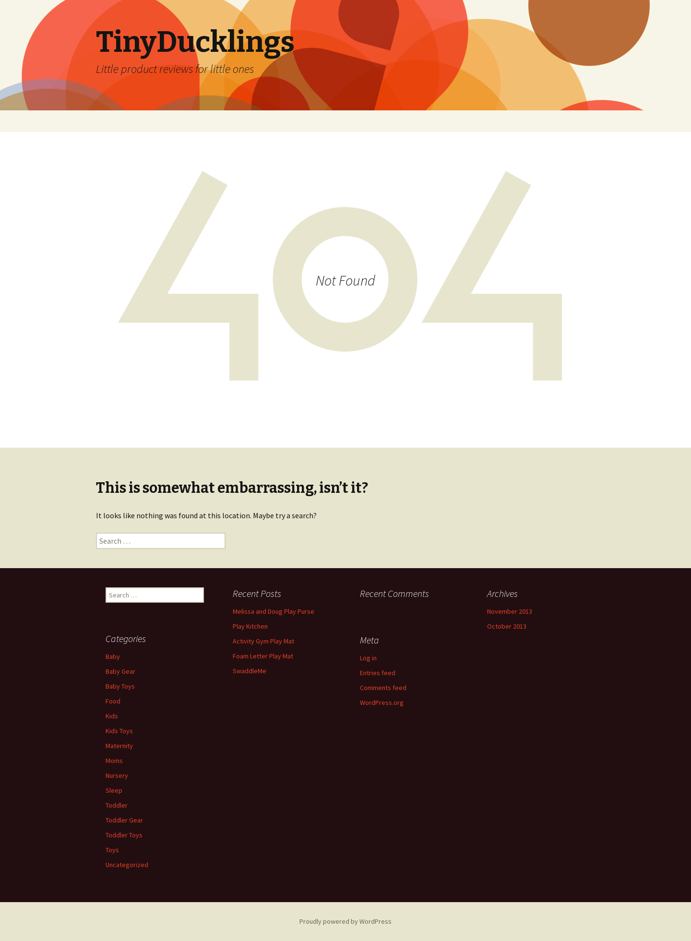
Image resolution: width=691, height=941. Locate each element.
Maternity (119, 745)
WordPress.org (382, 702)
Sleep (114, 790)
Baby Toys (120, 686)
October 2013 (506, 626)
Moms (114, 760)
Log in (368, 658)
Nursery (117, 775)
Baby (113, 656)
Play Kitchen (250, 626)
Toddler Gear (124, 820)
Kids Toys (119, 731)
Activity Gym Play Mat (263, 641)
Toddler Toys (124, 835)
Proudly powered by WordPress (345, 921)
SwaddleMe (249, 671)
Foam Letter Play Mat (263, 656)
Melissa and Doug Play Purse (273, 611)
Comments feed (383, 687)
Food (113, 701)
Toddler (117, 805)
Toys (112, 850)
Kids (112, 716)
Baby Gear (120, 671)
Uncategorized (127, 864)
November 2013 (509, 611)
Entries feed (377, 672)
